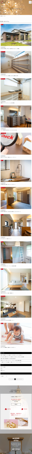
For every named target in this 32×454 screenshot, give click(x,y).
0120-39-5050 (17, 399)
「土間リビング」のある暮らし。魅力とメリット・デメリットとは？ (11, 362)
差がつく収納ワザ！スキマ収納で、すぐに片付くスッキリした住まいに (11, 355)
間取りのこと (3, 51)
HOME (5, 452)
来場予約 (9, 409)
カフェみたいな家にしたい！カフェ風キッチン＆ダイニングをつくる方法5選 (12, 356)
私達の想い (16, 452)
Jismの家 (26, 452)
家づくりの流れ (3, 133)
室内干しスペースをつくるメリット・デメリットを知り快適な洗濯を (11, 360)
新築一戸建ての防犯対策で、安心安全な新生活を (8, 358)
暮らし (2, 24)
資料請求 (25, 409)
